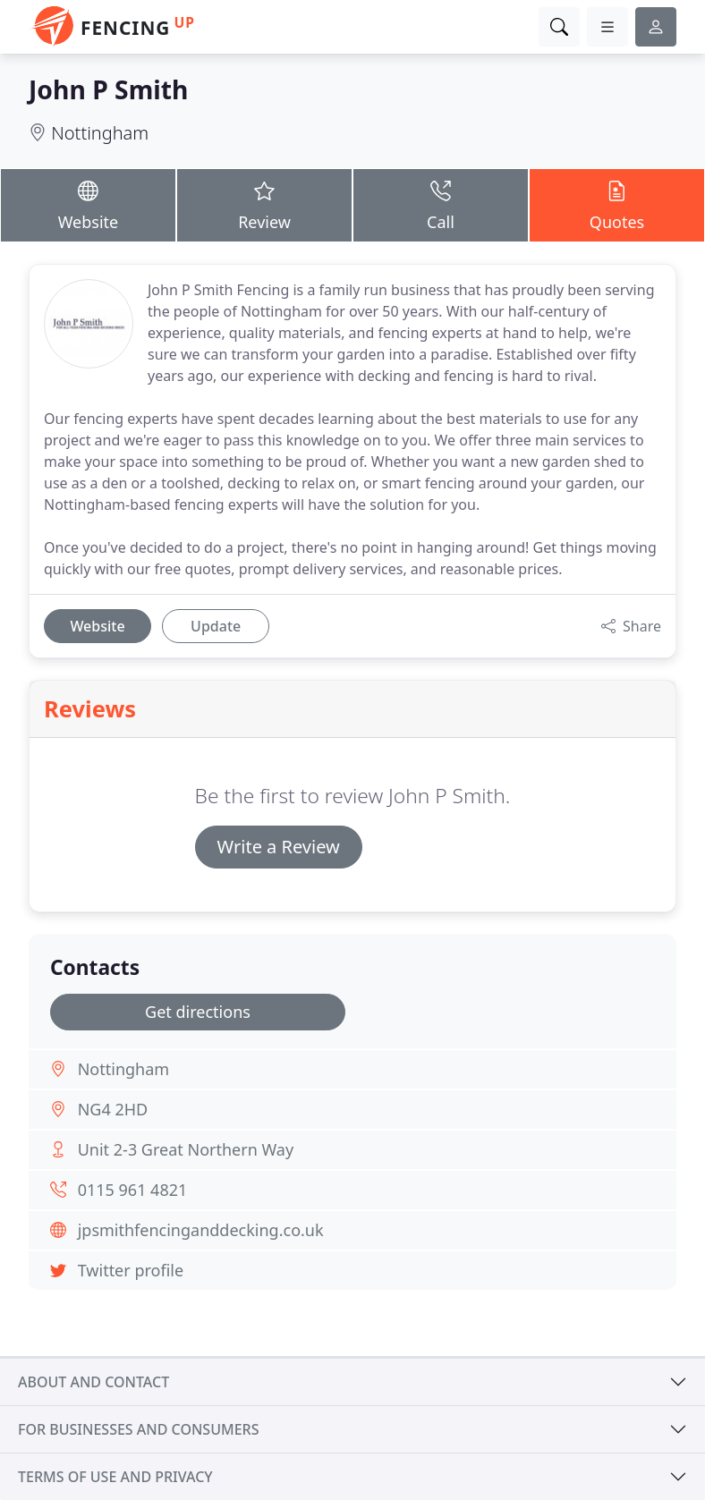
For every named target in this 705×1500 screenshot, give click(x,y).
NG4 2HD (113, 1109)
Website (88, 204)
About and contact (93, 1382)
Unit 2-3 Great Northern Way (185, 1149)
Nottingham (100, 133)
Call (441, 204)
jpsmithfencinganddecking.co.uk (201, 1230)
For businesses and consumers (138, 1429)
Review (264, 204)
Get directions (198, 1011)
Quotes (617, 204)
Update (216, 626)
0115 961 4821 (133, 1189)
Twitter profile (130, 1270)
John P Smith (108, 89)
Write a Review (278, 847)
